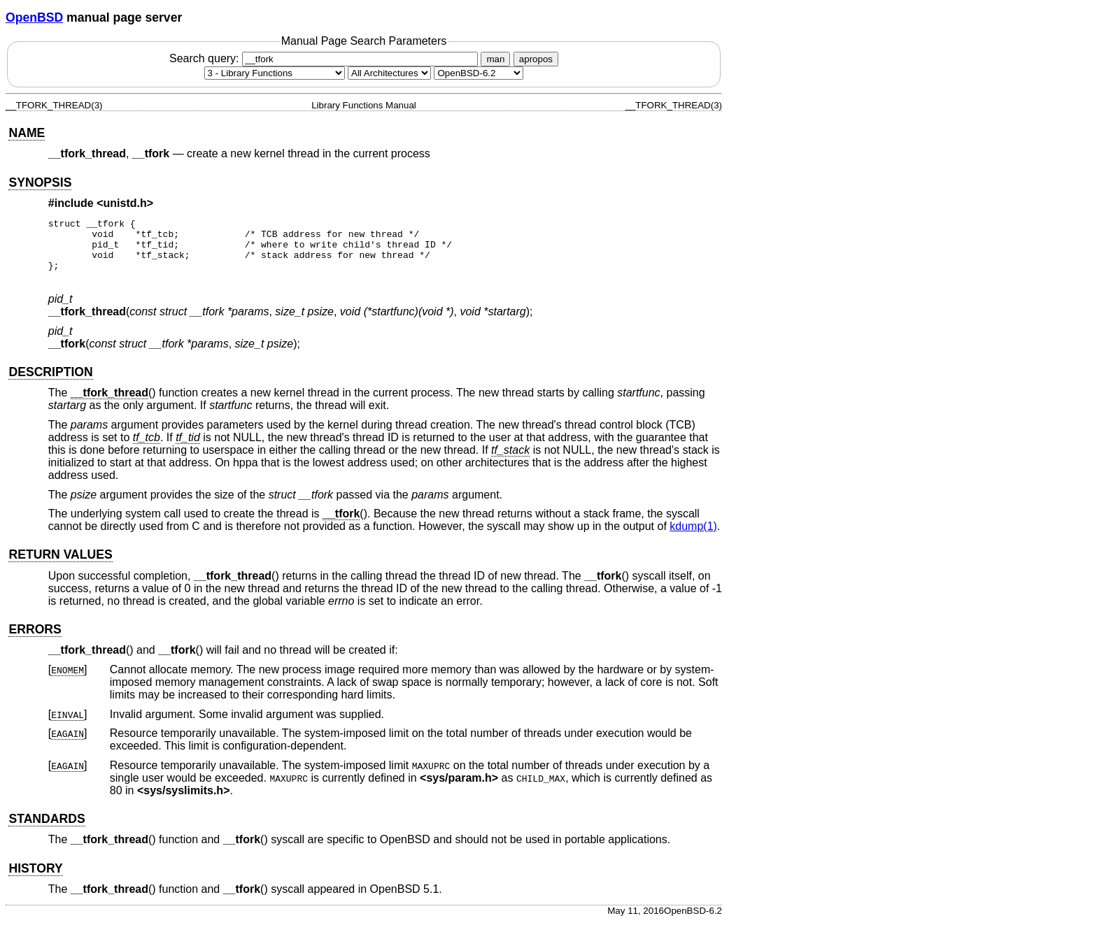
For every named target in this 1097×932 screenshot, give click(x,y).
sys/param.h (458, 788)
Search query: (325, 58)
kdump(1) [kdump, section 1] (693, 537)
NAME (26, 133)
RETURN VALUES (60, 565)
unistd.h (125, 203)
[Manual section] (274, 73)
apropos (536, 59)
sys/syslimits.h (183, 801)
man (495, 59)
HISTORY (35, 879)
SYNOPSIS (39, 182)
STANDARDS (46, 829)
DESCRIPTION (50, 382)
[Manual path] (478, 73)
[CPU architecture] (389, 73)
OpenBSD (34, 17)
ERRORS (34, 640)
